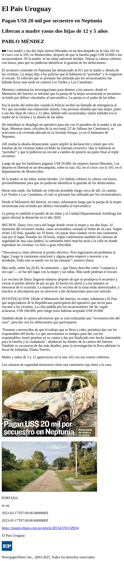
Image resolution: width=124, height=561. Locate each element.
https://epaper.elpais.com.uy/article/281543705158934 (40, 528)
